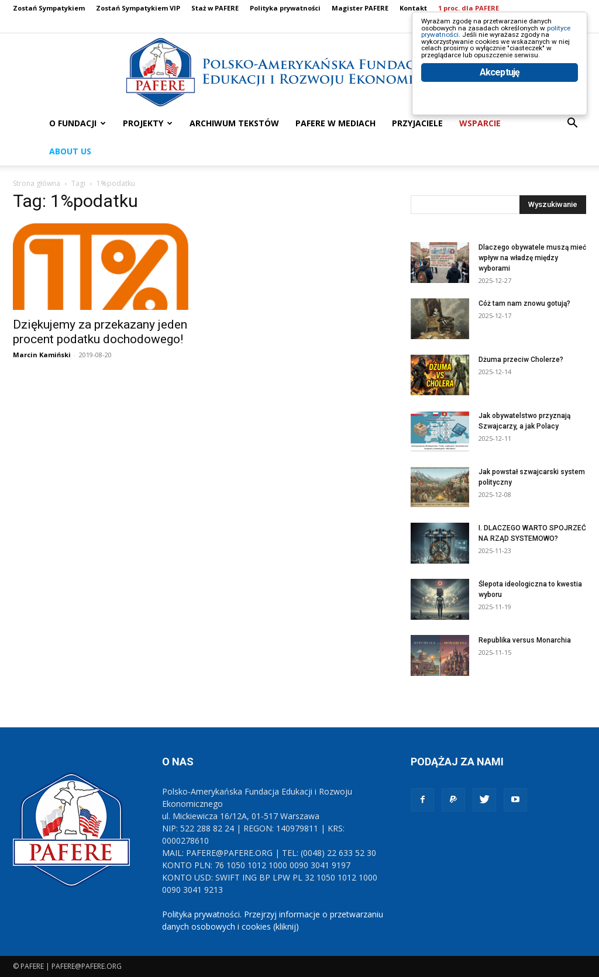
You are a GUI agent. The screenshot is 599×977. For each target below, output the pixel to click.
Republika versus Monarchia (524, 640)
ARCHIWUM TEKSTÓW (234, 123)
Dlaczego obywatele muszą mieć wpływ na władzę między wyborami (532, 257)
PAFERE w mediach (335, 123)
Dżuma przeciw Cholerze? (520, 359)
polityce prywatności (471, 47)
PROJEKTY (148, 123)
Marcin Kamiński (42, 354)
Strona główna (36, 183)
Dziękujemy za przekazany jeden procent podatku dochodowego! (100, 331)
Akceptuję (500, 121)
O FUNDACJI (77, 123)
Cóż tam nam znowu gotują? (524, 303)
